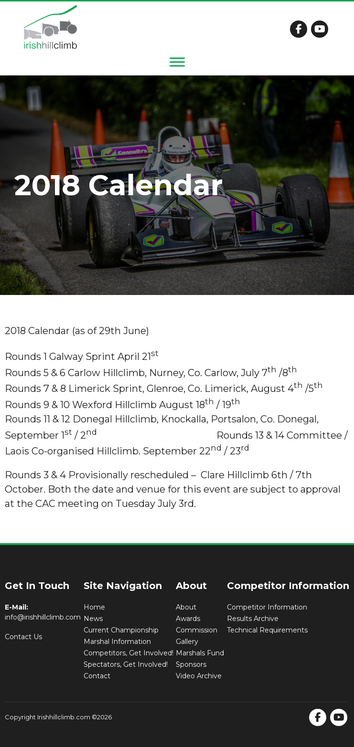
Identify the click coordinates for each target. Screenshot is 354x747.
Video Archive (199, 676)
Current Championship (121, 630)
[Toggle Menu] (177, 61)
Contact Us (23, 636)
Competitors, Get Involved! (128, 653)
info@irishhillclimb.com (43, 617)
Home (94, 607)
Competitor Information (267, 607)
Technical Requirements (267, 630)
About (186, 607)
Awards (188, 618)
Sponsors (191, 664)
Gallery (187, 641)
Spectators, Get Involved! (126, 664)
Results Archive (253, 618)
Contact (97, 676)
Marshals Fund (200, 653)
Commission (196, 630)
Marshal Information (117, 641)
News (93, 618)
